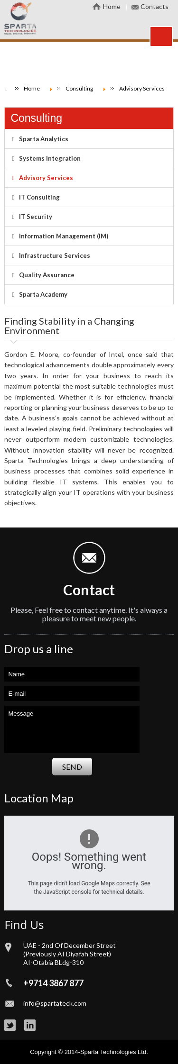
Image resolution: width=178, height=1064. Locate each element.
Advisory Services (46, 178)
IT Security (35, 216)
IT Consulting (39, 197)
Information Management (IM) (63, 236)
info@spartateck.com (54, 1003)
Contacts (155, 6)
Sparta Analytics (43, 139)
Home (112, 6)
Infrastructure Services (54, 255)
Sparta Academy (43, 294)
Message (72, 729)
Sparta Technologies (108, 1051)
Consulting (36, 118)
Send (72, 766)
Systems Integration (50, 158)
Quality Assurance (47, 275)
